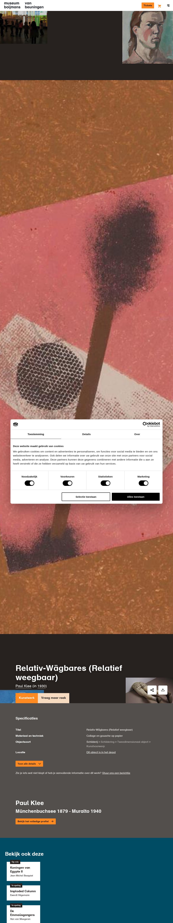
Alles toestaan (135, 496)
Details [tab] (86, 434)
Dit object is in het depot (101, 663)
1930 (42, 597)
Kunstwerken (14, 19)
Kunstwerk (26, 610)
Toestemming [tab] (36, 434)
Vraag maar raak (53, 610)
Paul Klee (23, 597)
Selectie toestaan (86, 496)
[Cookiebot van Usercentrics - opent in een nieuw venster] (145, 424)
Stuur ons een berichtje (116, 684)
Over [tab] (137, 434)
